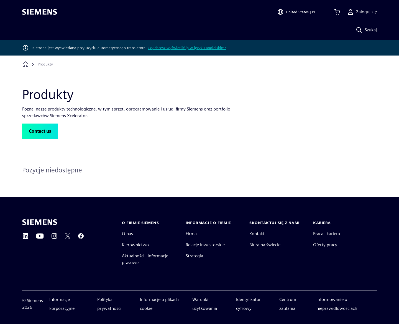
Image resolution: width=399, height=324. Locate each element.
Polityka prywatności (109, 304)
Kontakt (257, 233)
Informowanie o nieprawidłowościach (336, 304)
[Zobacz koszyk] (337, 12)
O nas (127, 233)
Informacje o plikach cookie (159, 304)
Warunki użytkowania (204, 304)
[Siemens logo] (39, 12)
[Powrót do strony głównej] (25, 64)
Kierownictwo (135, 244)
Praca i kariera (326, 233)
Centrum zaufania (287, 304)
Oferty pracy (325, 244)
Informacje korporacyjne (62, 304)
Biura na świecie (264, 244)
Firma (191, 233)
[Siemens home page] (39, 222)
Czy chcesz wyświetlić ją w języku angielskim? (187, 48)
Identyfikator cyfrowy (248, 304)
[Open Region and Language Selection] (296, 12)
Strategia (194, 255)
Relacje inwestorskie (205, 244)
